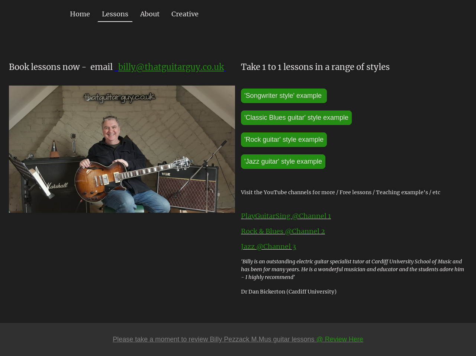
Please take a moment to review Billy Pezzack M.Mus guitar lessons (238, 339)
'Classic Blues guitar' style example (296, 117)
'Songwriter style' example (284, 95)
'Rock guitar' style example (284, 139)
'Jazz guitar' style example (283, 161)
